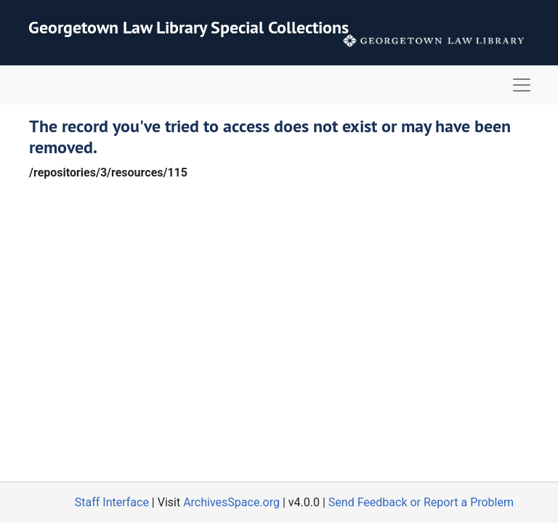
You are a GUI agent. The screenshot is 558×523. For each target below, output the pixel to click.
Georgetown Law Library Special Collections (188, 27)
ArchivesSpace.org (231, 502)
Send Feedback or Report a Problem (421, 502)
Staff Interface (112, 502)
